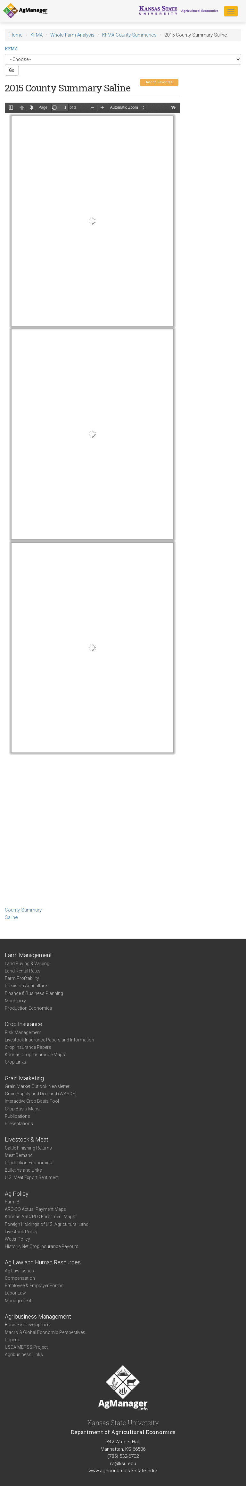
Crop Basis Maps (22, 1108)
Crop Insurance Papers (28, 1047)
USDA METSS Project (26, 1347)
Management (18, 1300)
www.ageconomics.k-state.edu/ (123, 1470)
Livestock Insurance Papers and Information (49, 1039)
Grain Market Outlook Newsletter (37, 1086)
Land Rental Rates (23, 970)
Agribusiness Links (24, 1354)
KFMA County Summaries (129, 35)
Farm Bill (13, 1201)
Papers (12, 1339)
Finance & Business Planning (34, 993)
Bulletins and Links (23, 1170)
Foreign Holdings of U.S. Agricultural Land (46, 1224)
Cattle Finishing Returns (28, 1148)
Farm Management (28, 955)
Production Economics (28, 1008)
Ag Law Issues (19, 1270)
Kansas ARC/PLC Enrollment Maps (40, 1216)
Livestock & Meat (26, 1139)
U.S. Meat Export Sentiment (32, 1177)
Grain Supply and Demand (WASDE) (41, 1093)
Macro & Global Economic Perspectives (45, 1332)
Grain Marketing (24, 1078)
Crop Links (15, 1062)
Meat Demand (19, 1155)
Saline (11, 917)
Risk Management (23, 1032)
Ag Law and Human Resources (43, 1262)
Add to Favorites (159, 82)
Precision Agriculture (26, 985)
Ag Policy (17, 1193)
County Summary (23, 910)
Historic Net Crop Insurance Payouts (41, 1246)
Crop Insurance (23, 1024)
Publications (17, 1116)
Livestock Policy (21, 1231)
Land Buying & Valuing (27, 963)
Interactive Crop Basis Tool (32, 1101)
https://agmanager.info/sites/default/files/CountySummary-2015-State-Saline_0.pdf (92, 503)
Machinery (15, 1000)
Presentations (19, 1123)
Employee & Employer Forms (34, 1285)
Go (11, 70)
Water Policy (17, 1239)
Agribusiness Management (38, 1316)
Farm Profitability (22, 978)
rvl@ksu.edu (123, 1463)
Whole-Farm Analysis (72, 35)
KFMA (36, 35)
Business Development (28, 1324)
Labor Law (15, 1292)
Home (16, 35)
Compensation (20, 1278)
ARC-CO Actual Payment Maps (35, 1209)
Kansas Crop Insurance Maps (35, 1054)
